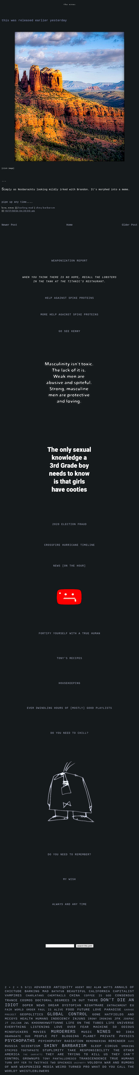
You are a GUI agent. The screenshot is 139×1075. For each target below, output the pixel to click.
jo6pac (128, 1018)
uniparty (80, 1063)
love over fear (73, 1027)
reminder (118, 1041)
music (89, 1032)
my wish (69, 879)
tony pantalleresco (61, 1058)
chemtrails (59, 995)
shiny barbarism (45, 208)
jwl (28, 1023)
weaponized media (38, 1067)
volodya (95, 1062)
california (101, 991)
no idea (125, 1032)
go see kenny (69, 331)
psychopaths (21, 1041)
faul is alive (52, 1009)
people (42, 1036)
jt (8, 1023)
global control (69, 1014)
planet (91, 1036)
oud (29, 1036)
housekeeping (69, 683)
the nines (70, 5)
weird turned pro (74, 1067)
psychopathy (51, 1041)
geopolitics (33, 1014)
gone (98, 1014)
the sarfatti (34, 1054)
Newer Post (9, 224)
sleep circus (106, 1046)
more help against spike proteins (69, 314)
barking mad (26, 208)
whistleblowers (34, 1071)
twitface (42, 1062)
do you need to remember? (69, 854)
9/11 (29, 987)
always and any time (69, 904)
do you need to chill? (69, 733)
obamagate (15, 1036)
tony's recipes (69, 658)
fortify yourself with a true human (69, 633)
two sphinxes (62, 1062)
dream (55, 1005)
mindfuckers (19, 1032)
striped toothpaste (24, 1050)
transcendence (94, 1058)
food (71, 1009)
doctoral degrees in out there (68, 1000)
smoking (128, 1046)
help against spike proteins (69, 298)
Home (69, 224)
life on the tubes (86, 1023)
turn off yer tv (19, 1062)
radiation (75, 1041)
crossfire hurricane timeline (69, 545)
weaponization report (69, 260)
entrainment (118, 1005)
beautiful (78, 991)
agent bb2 (84, 987)
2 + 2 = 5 (15, 987)
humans (43, 1019)
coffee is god (99, 995)
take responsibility (90, 1050)
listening (42, 1027)
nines (106, 1031)
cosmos (27, 1000)
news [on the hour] (69, 565)
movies (42, 1032)
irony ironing (101, 1018)
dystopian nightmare (84, 1005)
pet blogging (67, 1036)
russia (13, 1046)
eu (132, 1005)
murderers (66, 1031)
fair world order (21, 1009)
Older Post (129, 224)
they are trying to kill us (79, 1054)
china (77, 995)
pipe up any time (14, 202)
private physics (117, 1036)
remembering (97, 1041)
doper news (35, 1005)
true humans (122, 1058)
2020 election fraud (69, 524)
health (28, 1019)
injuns (80, 1019)
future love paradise (100, 1009)
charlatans (37, 995)
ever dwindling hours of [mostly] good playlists (69, 708)
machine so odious (113, 1027)
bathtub (59, 991)
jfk (118, 1019)
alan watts (104, 987)
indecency (62, 1019)
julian (17, 1023)
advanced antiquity (54, 987)
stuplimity (55, 1050)
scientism (32, 1046)
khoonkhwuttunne (49, 1023)
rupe (131, 1041)
